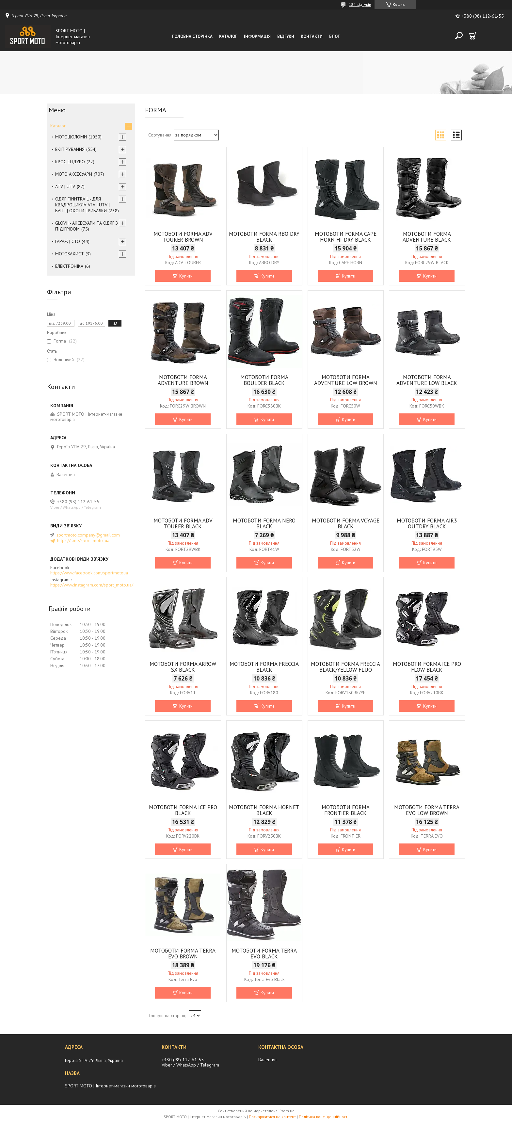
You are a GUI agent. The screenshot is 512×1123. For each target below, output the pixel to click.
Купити (186, 276)
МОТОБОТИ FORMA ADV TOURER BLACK (183, 523)
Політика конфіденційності (323, 1116)
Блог (334, 36)
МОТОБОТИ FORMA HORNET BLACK (264, 810)
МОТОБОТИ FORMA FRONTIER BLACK (346, 810)
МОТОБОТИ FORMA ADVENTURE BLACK (427, 237)
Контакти (312, 36)
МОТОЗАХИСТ (69, 254)
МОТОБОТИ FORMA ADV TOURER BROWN (183, 237)
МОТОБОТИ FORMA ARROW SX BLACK (183, 667)
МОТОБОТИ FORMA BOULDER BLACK (264, 380)
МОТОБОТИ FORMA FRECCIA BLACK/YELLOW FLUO (345, 667)
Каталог (228, 36)
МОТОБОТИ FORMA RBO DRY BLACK (264, 237)
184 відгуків (360, 4)
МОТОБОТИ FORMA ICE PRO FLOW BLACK (427, 667)
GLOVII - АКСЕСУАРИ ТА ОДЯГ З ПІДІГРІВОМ (86, 226)
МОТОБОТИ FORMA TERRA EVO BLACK (264, 953)
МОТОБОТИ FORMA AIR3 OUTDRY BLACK (427, 523)
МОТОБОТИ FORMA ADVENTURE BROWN (183, 380)
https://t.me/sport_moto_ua (83, 540)
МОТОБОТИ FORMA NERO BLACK (264, 523)
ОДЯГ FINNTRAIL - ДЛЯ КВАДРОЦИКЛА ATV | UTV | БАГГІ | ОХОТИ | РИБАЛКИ (82, 205)
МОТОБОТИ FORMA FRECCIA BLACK (264, 667)
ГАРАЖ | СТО (67, 241)
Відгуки (285, 36)
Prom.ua (287, 1110)
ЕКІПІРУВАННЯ (70, 149)
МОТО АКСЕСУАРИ (73, 174)
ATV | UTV (65, 186)
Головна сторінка (192, 36)
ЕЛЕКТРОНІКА (69, 266)
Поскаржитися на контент (272, 1116)
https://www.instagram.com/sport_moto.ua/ (91, 585)
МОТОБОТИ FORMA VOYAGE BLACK (345, 523)
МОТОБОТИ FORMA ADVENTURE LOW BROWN (345, 380)
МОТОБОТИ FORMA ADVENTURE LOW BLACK (426, 380)
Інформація (257, 36)
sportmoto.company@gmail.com (88, 534)
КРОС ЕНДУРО (70, 162)
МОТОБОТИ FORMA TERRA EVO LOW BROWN (426, 810)
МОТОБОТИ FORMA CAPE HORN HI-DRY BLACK (345, 237)
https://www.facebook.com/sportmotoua (89, 573)
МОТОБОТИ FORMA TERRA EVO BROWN (183, 953)
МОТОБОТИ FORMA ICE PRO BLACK (183, 810)
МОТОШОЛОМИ (71, 137)
